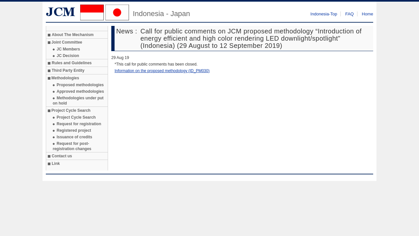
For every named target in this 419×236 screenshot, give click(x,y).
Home (367, 13)
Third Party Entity (68, 70)
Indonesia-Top (323, 13)
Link (56, 163)
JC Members (68, 49)
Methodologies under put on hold (78, 101)
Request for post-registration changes (72, 146)
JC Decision (68, 55)
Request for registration (79, 124)
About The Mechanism (73, 34)
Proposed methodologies (80, 85)
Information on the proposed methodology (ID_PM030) (162, 71)
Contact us (62, 156)
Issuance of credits (74, 137)
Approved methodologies (80, 91)
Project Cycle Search (76, 117)
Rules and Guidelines (72, 63)
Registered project (74, 130)
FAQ (349, 13)
